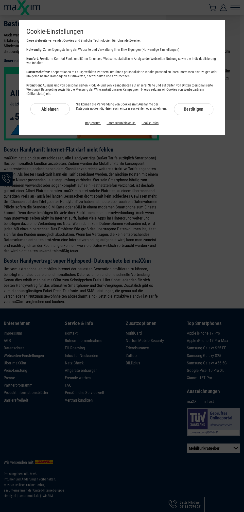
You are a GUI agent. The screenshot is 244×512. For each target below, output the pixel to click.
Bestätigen (193, 109)
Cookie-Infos (149, 123)
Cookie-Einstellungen (55, 31)
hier (109, 108)
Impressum (93, 123)
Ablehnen (50, 109)
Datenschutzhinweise (121, 123)
